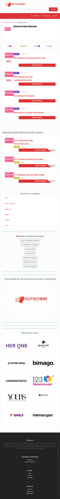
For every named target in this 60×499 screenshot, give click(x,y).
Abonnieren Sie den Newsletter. (29, 112)
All (9, 46)
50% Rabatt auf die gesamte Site (29, 58)
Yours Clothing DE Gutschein (30, 240)
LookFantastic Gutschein (30, 245)
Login (55, 16)
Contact (30, 475)
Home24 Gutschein (30, 266)
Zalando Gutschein (30, 262)
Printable (51, 46)
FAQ (30, 473)
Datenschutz (29, 493)
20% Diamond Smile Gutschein (28, 159)
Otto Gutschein (30, 249)
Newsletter (30, 477)
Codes (23, 46)
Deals (37, 46)
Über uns (29, 489)
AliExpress (8, 209)
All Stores (30, 459)
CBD (6, 198)
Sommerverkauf (10, 203)
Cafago (7, 220)
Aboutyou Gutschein (30, 258)
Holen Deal (37, 65)
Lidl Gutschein (30, 253)
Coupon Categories (30, 462)
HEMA (7, 215)
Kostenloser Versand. (24, 96)
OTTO (7, 226)
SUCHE (53, 9)
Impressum (30, 491)
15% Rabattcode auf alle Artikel (29, 175)
